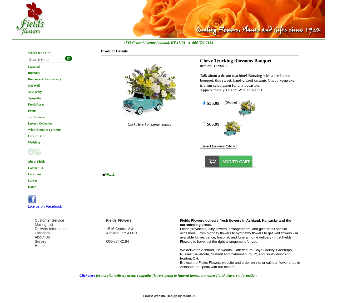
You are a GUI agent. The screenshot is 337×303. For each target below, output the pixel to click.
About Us (42, 237)
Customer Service (49, 220)
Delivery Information (51, 229)
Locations (43, 233)
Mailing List (44, 224)
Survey (40, 241)
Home (39, 246)
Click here (87, 275)
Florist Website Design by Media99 (169, 296)
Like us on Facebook (45, 206)
